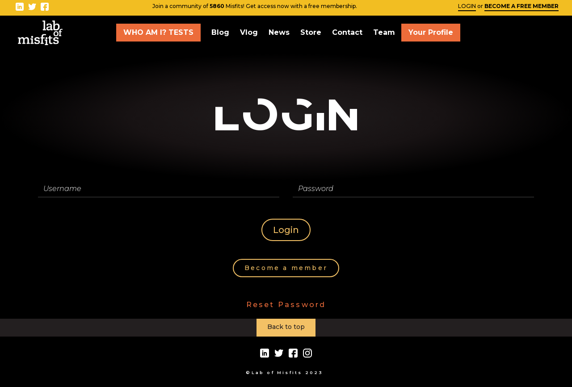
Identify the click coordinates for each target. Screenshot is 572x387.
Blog (220, 32)
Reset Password (286, 304)
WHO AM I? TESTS (158, 32)
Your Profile (430, 32)
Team (384, 32)
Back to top (286, 327)
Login (286, 230)
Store (310, 32)
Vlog (249, 32)
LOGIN (467, 6)
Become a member (286, 268)
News (279, 32)
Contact (347, 32)
